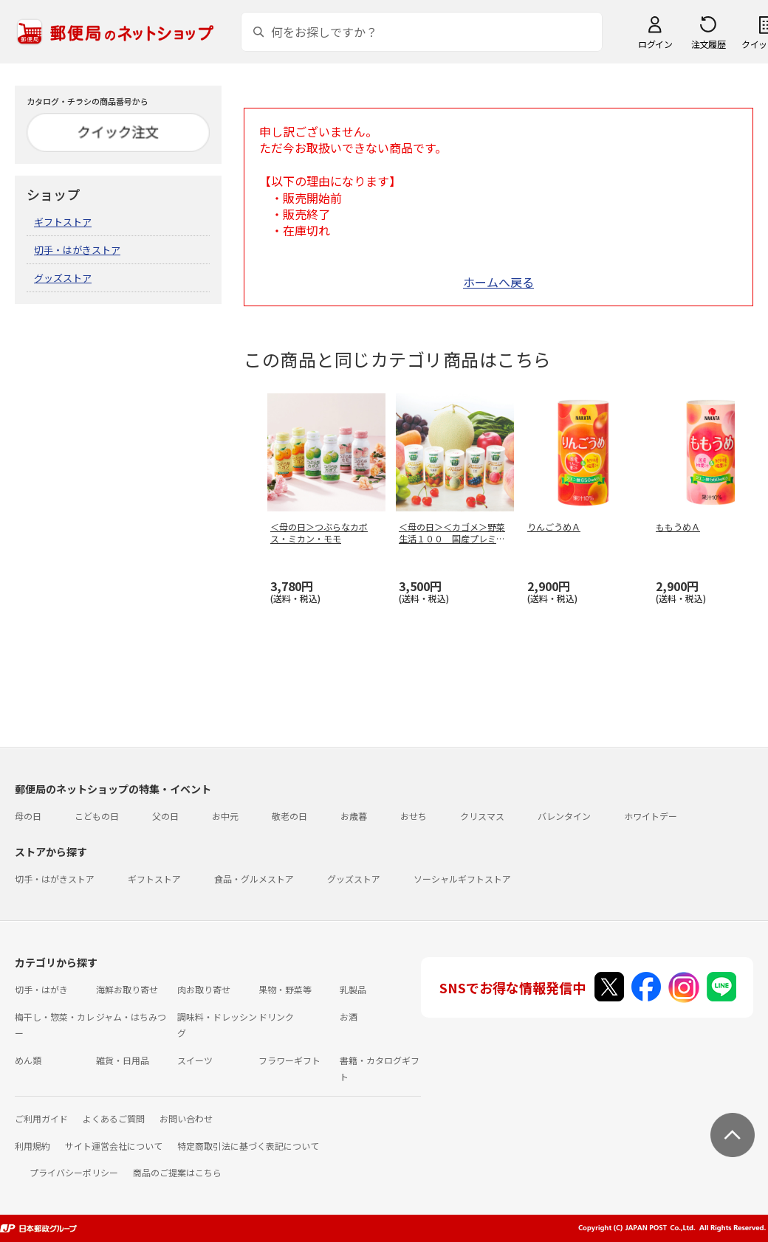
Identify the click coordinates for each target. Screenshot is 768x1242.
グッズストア (63, 278)
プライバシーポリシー (74, 1172)
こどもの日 (97, 816)
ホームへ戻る (498, 282)
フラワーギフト (289, 1060)
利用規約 (32, 1145)
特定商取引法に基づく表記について (248, 1145)
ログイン (655, 44)
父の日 (165, 816)
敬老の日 (289, 816)
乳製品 (353, 989)
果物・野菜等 (285, 989)
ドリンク (276, 1016)
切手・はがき (41, 989)
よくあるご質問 (114, 1118)
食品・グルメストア (254, 878)
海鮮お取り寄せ (127, 989)
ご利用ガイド (41, 1118)
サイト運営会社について (113, 1145)
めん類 (28, 1060)
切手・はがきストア (77, 250)
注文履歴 (708, 44)
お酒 (348, 1016)
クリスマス (482, 816)
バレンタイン (564, 816)
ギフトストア (63, 222)
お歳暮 (353, 816)
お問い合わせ (186, 1118)
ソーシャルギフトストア (462, 878)
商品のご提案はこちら (177, 1172)
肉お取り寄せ (203, 989)
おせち (413, 816)
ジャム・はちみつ (131, 1016)
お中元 (225, 816)
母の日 (28, 816)
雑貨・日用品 (122, 1060)
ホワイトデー (650, 816)
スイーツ (195, 1060)
